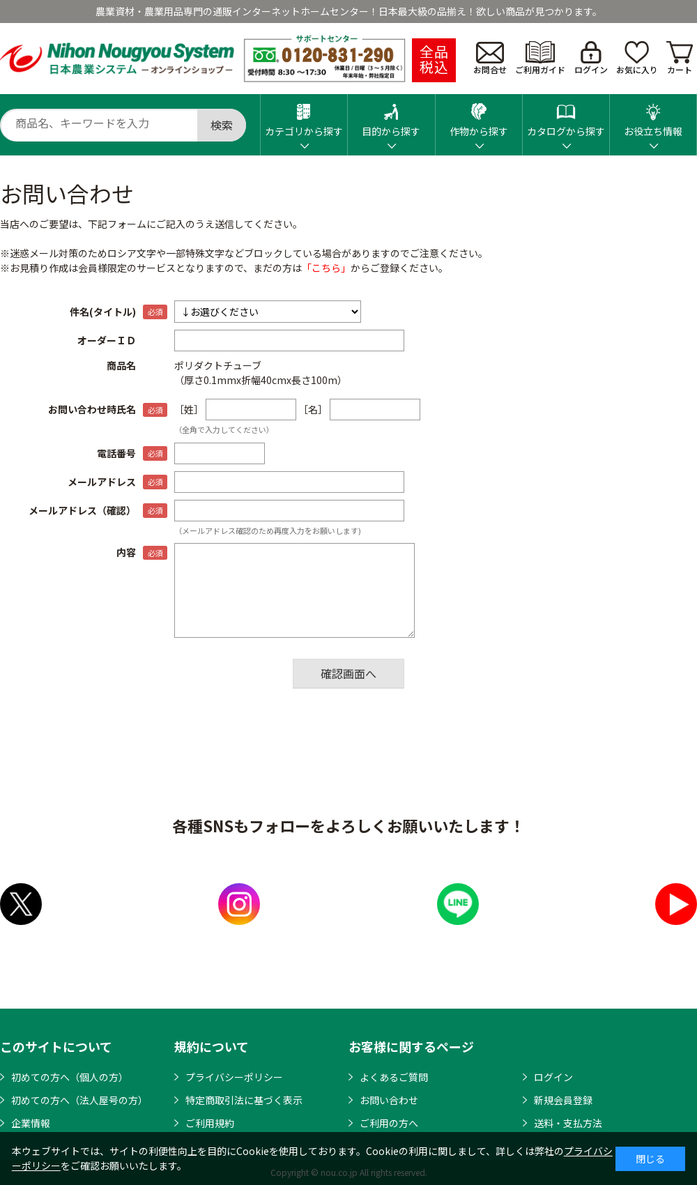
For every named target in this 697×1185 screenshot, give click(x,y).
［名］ (313, 409)
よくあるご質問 (394, 1077)
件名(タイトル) (103, 312)
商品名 (121, 365)
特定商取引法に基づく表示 (243, 1100)
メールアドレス (102, 482)
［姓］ (189, 409)
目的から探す (391, 116)
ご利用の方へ (389, 1123)
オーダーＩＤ (106, 340)
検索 (221, 124)
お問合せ (490, 58)
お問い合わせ (389, 1100)
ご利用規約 (209, 1123)
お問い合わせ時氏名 (92, 409)
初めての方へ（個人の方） (69, 1077)
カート (679, 58)
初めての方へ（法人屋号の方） (79, 1100)
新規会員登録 (563, 1100)
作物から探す (479, 116)
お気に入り (637, 58)
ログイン (591, 58)
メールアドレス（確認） (82, 510)
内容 (126, 552)
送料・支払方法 (568, 1123)
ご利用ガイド (540, 58)
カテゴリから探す (304, 116)
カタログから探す (566, 116)
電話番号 (116, 453)
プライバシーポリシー (234, 1077)
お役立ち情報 (653, 116)
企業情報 (30, 1123)
